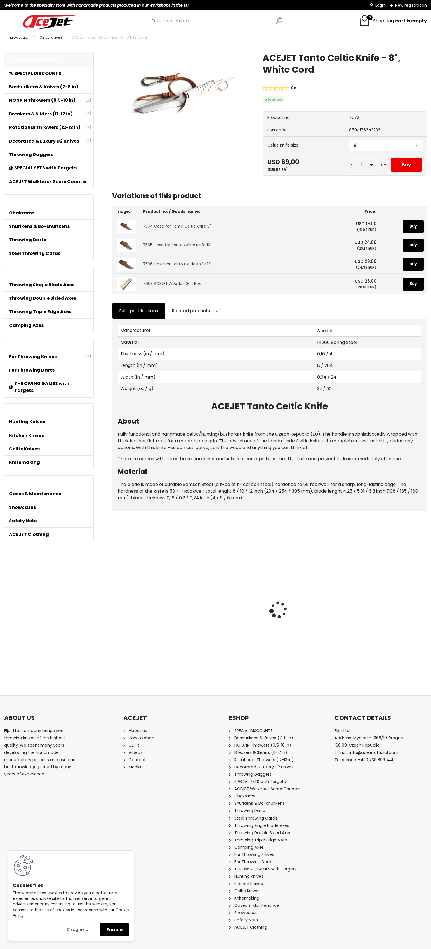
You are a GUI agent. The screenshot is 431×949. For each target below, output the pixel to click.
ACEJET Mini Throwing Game (147, 604)
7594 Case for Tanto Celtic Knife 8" (177, 226)
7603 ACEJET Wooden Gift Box (172, 283)
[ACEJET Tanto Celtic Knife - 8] (178, 96)
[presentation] (115, 600)
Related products (197, 311)
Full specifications (138, 311)
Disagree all (79, 929)
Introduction (19, 37)
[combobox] (385, 145)
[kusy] (361, 165)
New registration (411, 5)
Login (380, 5)
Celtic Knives (50, 37)
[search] (279, 22)
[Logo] (51, 22)
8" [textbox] (356, 145)
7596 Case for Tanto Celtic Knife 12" (177, 264)
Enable (114, 929)
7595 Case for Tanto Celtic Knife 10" (177, 245)
